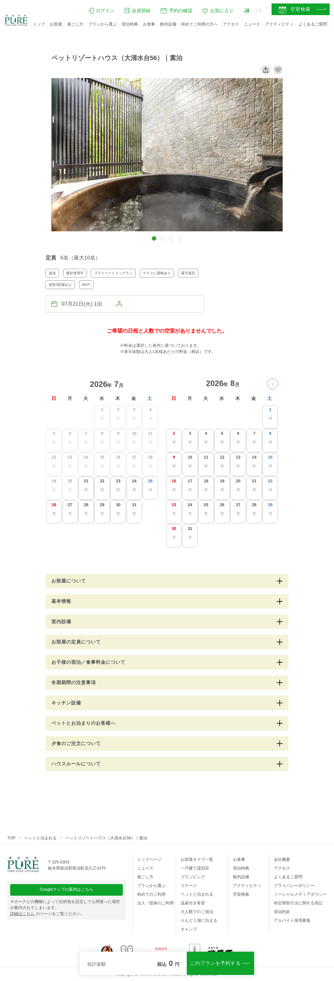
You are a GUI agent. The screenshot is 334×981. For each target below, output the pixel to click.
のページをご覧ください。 (47, 914)
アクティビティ (279, 24)
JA (246, 11)
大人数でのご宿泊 (197, 911)
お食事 (149, 24)
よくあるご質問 (313, 24)
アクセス (231, 24)
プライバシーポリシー (294, 885)
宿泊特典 (130, 24)
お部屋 (56, 24)
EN (258, 11)
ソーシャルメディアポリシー (300, 894)
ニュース (252, 24)
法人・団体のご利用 (155, 903)
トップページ (149, 859)
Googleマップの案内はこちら (67, 890)
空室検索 (241, 894)
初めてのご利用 (151, 894)
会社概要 (282, 859)
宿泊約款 (282, 911)
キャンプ (189, 929)
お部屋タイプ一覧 (197, 859)
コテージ (189, 885)
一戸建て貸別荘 (195, 868)
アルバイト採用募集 (292, 920)
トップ (39, 24)
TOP (11, 838)
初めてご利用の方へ (199, 24)
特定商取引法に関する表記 (298, 903)
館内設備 (168, 24)
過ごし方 (75, 24)
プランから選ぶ (102, 24)
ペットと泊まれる (40, 838)
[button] (154, 238)
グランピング (193, 876)
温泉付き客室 (193, 903)
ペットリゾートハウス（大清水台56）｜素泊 (107, 838)
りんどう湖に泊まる (199, 920)
